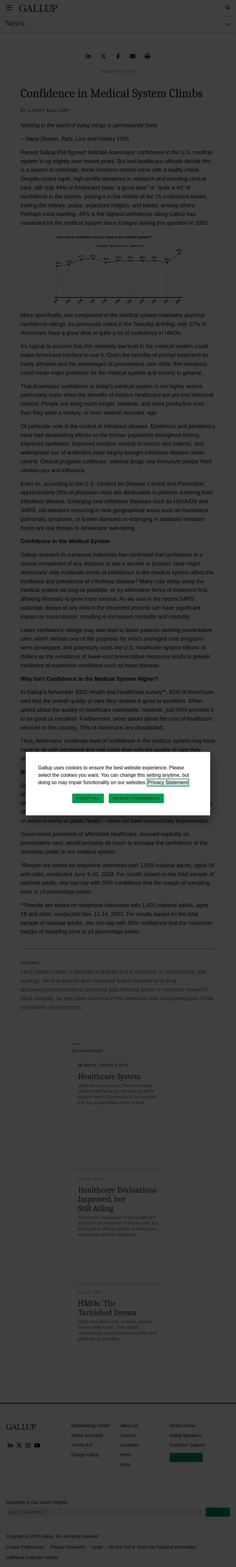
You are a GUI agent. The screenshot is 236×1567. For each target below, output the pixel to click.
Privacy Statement (168, 782)
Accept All (88, 798)
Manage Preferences (136, 798)
